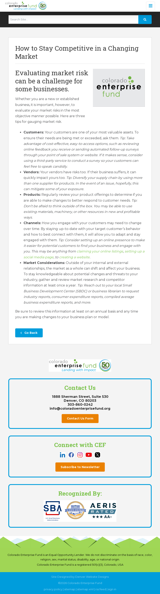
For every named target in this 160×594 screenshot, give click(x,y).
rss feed (100, 589)
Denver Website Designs (92, 576)
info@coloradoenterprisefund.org (80, 409)
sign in (112, 589)
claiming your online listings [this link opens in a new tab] (100, 251)
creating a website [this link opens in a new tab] (74, 257)
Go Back (29, 332)
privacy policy (53, 589)
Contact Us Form (80, 418)
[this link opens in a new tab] (63, 455)
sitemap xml (85, 589)
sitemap (69, 589)
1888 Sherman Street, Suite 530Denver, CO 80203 (80, 399)
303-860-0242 (80, 405)
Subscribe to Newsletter (80, 467)
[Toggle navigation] (150, 6)
